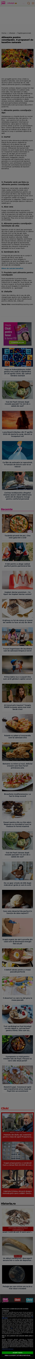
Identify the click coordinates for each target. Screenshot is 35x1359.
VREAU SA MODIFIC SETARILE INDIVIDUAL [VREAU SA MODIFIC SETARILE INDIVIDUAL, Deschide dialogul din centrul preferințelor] (18, 1355)
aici (11, 1328)
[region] (17, 1331)
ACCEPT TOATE (17, 1352)
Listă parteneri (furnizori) (7, 1349)
